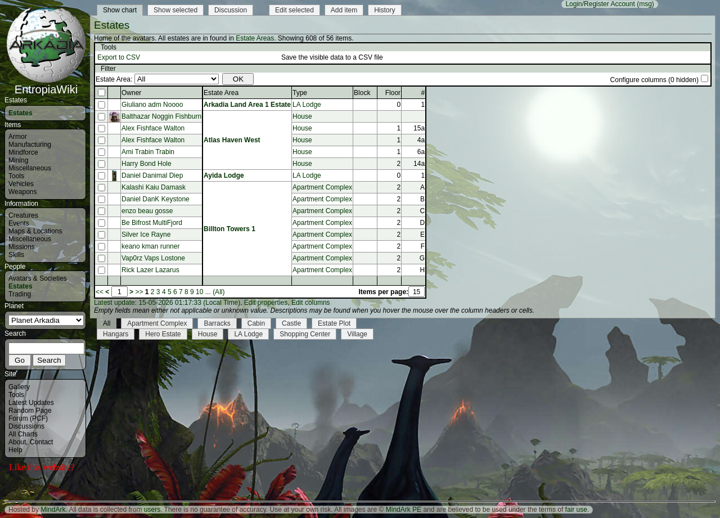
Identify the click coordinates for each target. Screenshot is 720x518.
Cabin (256, 323)
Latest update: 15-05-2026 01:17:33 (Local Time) (167, 303)
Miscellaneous (29, 168)
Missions (21, 247)
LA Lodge (306, 105)
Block (362, 93)
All (106, 323)
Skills (16, 255)
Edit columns (310, 303)
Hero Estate (163, 334)
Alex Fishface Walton (153, 128)
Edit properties (265, 303)
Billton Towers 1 (229, 229)
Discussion (230, 10)
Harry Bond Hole (147, 164)
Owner (131, 93)
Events (18, 223)
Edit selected (294, 10)
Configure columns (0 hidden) (654, 80)
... (208, 292)
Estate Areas (255, 38)
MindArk (52, 510)
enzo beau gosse (147, 211)
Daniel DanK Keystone (156, 199)
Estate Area (221, 93)
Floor (392, 93)
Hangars (115, 334)
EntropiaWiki (46, 84)
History (384, 10)
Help (15, 450)
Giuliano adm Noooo (152, 105)
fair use (576, 510)
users (152, 510)
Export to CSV (118, 57)
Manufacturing (29, 144)
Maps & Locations (35, 231)
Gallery (19, 387)
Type (299, 93)
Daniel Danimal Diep (152, 175)
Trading (19, 294)
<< (100, 292)
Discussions (26, 426)
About (17, 442)
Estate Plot (334, 323)
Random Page (30, 411)
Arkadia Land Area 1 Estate (247, 105)
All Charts (23, 434)
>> (139, 292)
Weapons (22, 192)
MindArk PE (403, 510)
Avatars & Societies (37, 278)
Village (357, 334)
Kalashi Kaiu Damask (154, 187)
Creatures (23, 215)
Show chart (120, 10)
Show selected (175, 10)
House (302, 116)
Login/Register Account (599, 4)
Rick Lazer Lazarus (150, 270)
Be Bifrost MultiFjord (152, 223)
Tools (16, 176)
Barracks (217, 323)
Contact (41, 442)
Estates (20, 113)
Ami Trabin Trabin (148, 152)
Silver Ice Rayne (146, 234)
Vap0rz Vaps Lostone (153, 258)
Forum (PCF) (28, 418)
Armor (17, 137)
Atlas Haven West (232, 140)
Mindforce (23, 152)
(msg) (645, 4)
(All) (218, 292)
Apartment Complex (322, 187)
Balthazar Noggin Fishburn (161, 116)
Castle (291, 323)
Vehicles (21, 184)
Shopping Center (305, 334)
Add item (344, 10)
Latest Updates (31, 403)
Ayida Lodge (224, 175)
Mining (18, 160)
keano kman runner (150, 246)
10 (199, 292)
